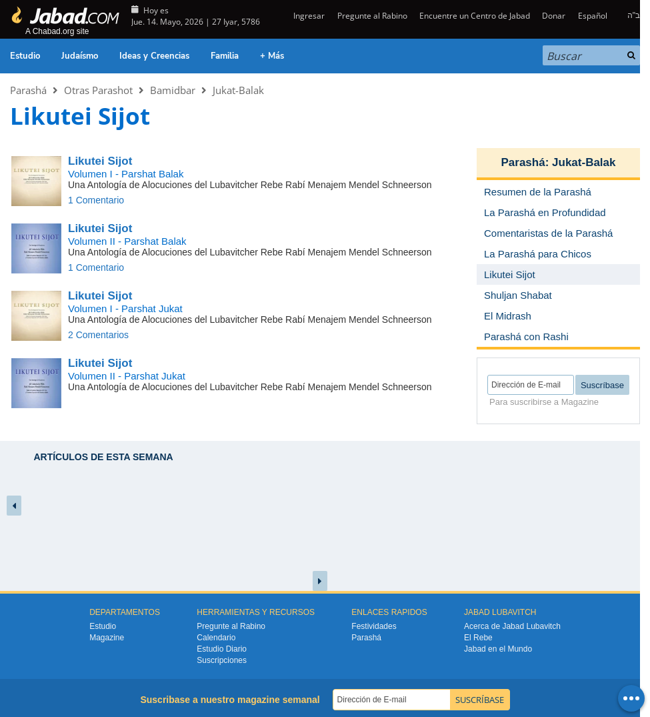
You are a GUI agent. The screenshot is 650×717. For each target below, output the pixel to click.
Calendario (216, 637)
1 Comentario (96, 200)
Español (592, 15)
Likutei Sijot (100, 161)
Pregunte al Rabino (372, 15)
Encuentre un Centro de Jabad (474, 15)
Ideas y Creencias (154, 56)
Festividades (373, 626)
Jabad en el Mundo (498, 649)
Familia (225, 56)
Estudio (25, 56)
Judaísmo (79, 56)
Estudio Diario (222, 649)
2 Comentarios (98, 334)
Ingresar (308, 15)
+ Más (272, 56)
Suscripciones (222, 660)
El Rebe (478, 637)
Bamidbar (172, 90)
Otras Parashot (98, 90)
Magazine (106, 637)
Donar (553, 15)
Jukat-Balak (238, 90)
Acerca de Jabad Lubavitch (512, 626)
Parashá (28, 90)
